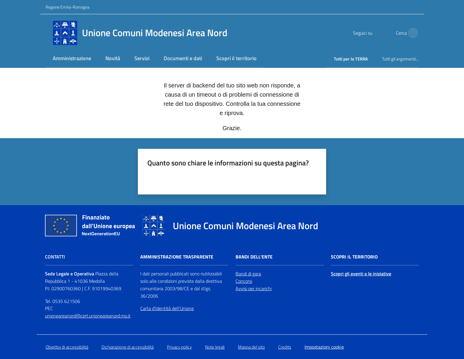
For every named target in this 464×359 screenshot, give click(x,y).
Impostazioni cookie (324, 346)
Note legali (215, 347)
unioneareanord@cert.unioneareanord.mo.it (87, 315)
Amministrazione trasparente (176, 256)
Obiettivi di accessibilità (67, 347)
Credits (284, 347)
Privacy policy (179, 347)
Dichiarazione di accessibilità (128, 347)
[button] (411, 33)
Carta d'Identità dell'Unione (167, 308)
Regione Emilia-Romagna (67, 7)
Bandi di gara (248, 273)
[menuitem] (72, 59)
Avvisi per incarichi (254, 288)
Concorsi (244, 281)
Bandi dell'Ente (254, 256)
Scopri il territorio (354, 256)
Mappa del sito (251, 347)
